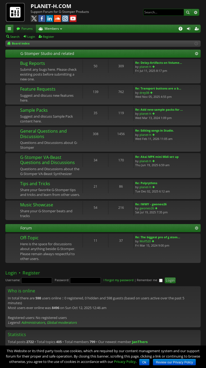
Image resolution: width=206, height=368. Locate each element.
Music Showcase (36, 205)
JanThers (140, 341)
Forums (27, 28)
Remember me (150, 280)
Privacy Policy (125, 361)
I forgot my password (119, 280)
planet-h (145, 67)
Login (31, 37)
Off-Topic (29, 238)
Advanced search (195, 12)
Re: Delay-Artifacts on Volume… (158, 63)
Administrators (33, 322)
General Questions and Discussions (43, 134)
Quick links (10, 29)
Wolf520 (145, 241)
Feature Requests (38, 89)
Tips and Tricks (35, 184)
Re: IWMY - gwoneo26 (151, 204)
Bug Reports (32, 63)
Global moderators (62, 322)
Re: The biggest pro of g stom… (157, 237)
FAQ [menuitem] (182, 29)
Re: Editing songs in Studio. (154, 130)
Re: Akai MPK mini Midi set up (157, 157)
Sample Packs (34, 110)
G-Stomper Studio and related (47, 53)
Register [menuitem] (198, 29)
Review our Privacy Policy (174, 362)
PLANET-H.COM (51, 6)
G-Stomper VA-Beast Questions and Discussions (47, 160)
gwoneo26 (146, 208)
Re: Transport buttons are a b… (158, 88)
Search (188, 12)
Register (48, 37)
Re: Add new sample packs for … (159, 109)
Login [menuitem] (190, 29)
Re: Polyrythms (146, 183)
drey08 (144, 93)
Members (52, 28)
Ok (144, 362)
